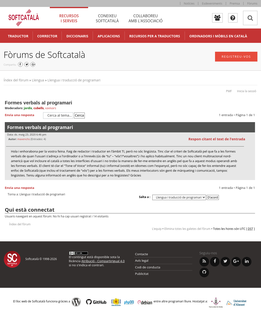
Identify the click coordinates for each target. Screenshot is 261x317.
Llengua (38, 80)
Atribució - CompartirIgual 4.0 (103, 261)
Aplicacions (108, 36)
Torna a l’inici (251, 183)
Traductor (18, 36)
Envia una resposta (23, 115)
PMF (229, 91)
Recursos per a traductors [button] (154, 36)
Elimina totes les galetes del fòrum (187, 229)
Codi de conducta (147, 267)
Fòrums (252, 3)
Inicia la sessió (246, 91)
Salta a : (144, 197)
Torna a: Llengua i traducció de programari (36, 194)
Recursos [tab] (69, 18)
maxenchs (23, 139)
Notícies (189, 3)
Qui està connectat (29, 209)
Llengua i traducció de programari (74, 80)
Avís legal (141, 260)
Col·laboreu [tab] (145, 18)
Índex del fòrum (16, 80)
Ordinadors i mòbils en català (218, 36)
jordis (28, 108)
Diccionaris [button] (77, 36)
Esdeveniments (212, 3)
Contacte (141, 254)
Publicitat (141, 274)
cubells (39, 108)
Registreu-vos (236, 56)
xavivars (50, 108)
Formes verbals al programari (38, 102)
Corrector (47, 36)
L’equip (157, 229)
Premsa (235, 3)
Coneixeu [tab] (107, 18)
